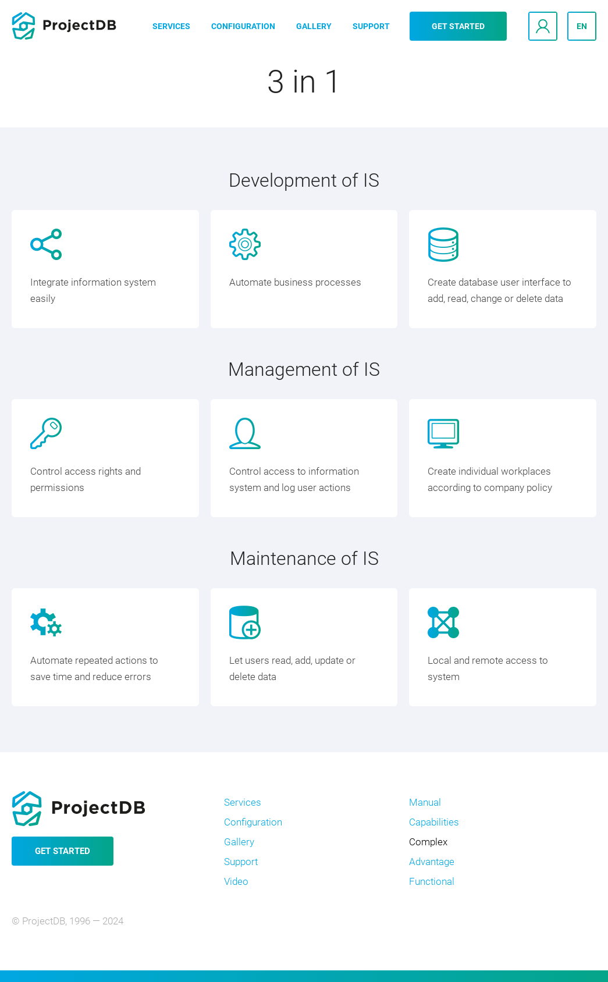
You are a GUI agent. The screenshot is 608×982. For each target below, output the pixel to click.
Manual (425, 802)
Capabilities (434, 822)
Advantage (431, 861)
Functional (431, 881)
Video (236, 881)
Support (371, 26)
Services (171, 26)
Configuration (243, 26)
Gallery (314, 26)
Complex (428, 842)
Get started (458, 26)
